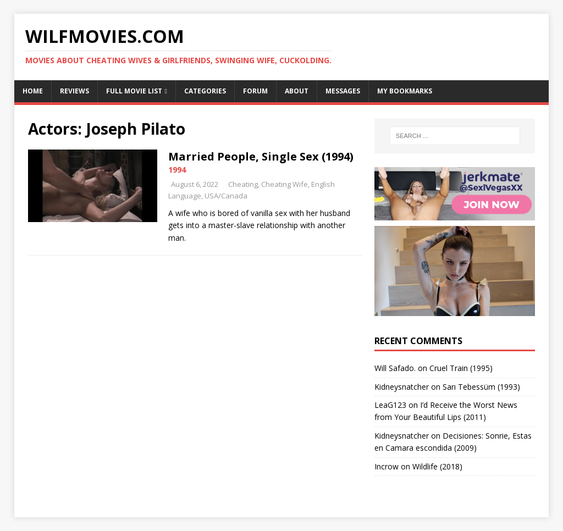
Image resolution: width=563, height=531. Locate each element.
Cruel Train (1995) (461, 368)
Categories (205, 91)
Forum (255, 91)
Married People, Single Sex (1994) (261, 156)
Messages (342, 91)
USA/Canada (226, 196)
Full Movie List (134, 91)
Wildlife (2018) (437, 466)
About (296, 91)
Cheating (243, 184)
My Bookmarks (404, 91)
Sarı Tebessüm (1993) (481, 386)
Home (33, 91)
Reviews (74, 91)
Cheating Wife (284, 184)
